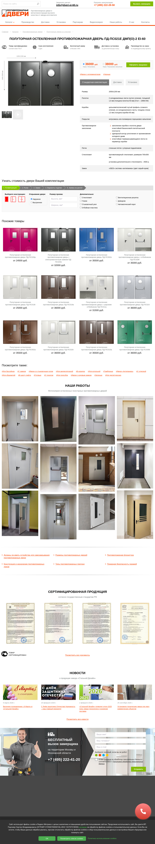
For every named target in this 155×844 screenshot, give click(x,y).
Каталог (9, 22)
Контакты (145, 22)
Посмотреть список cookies (71, 838)
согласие (107, 759)
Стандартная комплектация (94, 82)
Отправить (138, 769)
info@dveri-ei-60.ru (67, 5)
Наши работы (116, 22)
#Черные (106, 74)
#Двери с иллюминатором (90, 74)
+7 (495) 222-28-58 (104, 5)
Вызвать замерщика (141, 4)
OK (47, 838)
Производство (27, 22)
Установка (61, 22)
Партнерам (78, 22)
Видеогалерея (96, 22)
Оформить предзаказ (138, 65)
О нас (131, 22)
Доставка (45, 22)
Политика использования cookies (102, 838)
